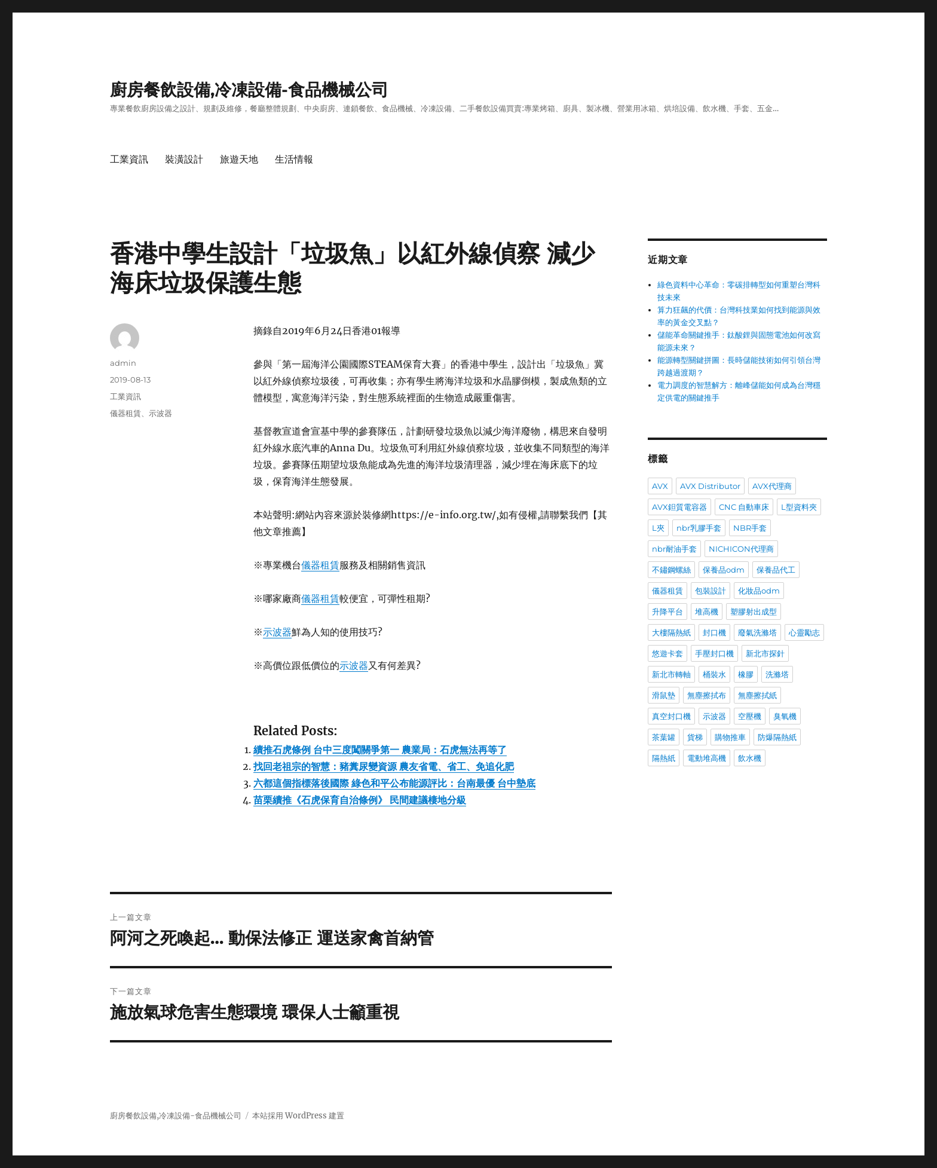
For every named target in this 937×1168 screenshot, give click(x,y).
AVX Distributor (710, 486)
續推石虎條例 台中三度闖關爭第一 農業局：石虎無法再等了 (380, 750)
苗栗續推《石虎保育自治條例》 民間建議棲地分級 (359, 800)
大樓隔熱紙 (671, 632)
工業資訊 (129, 159)
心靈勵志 (804, 632)
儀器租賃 (320, 565)
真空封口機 (671, 716)
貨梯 (695, 737)
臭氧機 (785, 716)
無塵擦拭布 (706, 695)
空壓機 (749, 716)
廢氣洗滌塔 (757, 632)
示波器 (277, 632)
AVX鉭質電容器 (679, 507)
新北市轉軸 (671, 674)
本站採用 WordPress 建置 (298, 1116)
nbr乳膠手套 (698, 528)
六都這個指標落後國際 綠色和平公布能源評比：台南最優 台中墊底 (394, 783)
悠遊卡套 (667, 653)
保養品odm (724, 569)
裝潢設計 (184, 159)
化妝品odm (759, 590)
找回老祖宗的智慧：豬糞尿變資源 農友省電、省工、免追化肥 (383, 766)
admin (123, 363)
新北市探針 (765, 653)
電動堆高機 (706, 758)
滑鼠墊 (663, 695)
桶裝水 (714, 674)
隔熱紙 (663, 758)
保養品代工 (776, 569)
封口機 (714, 632)
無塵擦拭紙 (757, 695)
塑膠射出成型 (753, 611)
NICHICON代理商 (741, 549)
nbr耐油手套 (674, 549)
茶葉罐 (663, 737)
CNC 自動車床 (744, 507)
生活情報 (294, 159)
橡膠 (746, 674)
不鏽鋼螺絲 (671, 569)
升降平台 (667, 611)
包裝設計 (710, 590)
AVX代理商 (772, 486)
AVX (660, 486)
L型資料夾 (799, 507)
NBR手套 (750, 528)
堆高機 (706, 611)
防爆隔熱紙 (777, 737)
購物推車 (730, 737)
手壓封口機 (714, 653)
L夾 (658, 528)
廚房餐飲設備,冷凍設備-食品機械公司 (249, 90)
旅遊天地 (239, 159)
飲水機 (749, 758)
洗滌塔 (777, 674)
